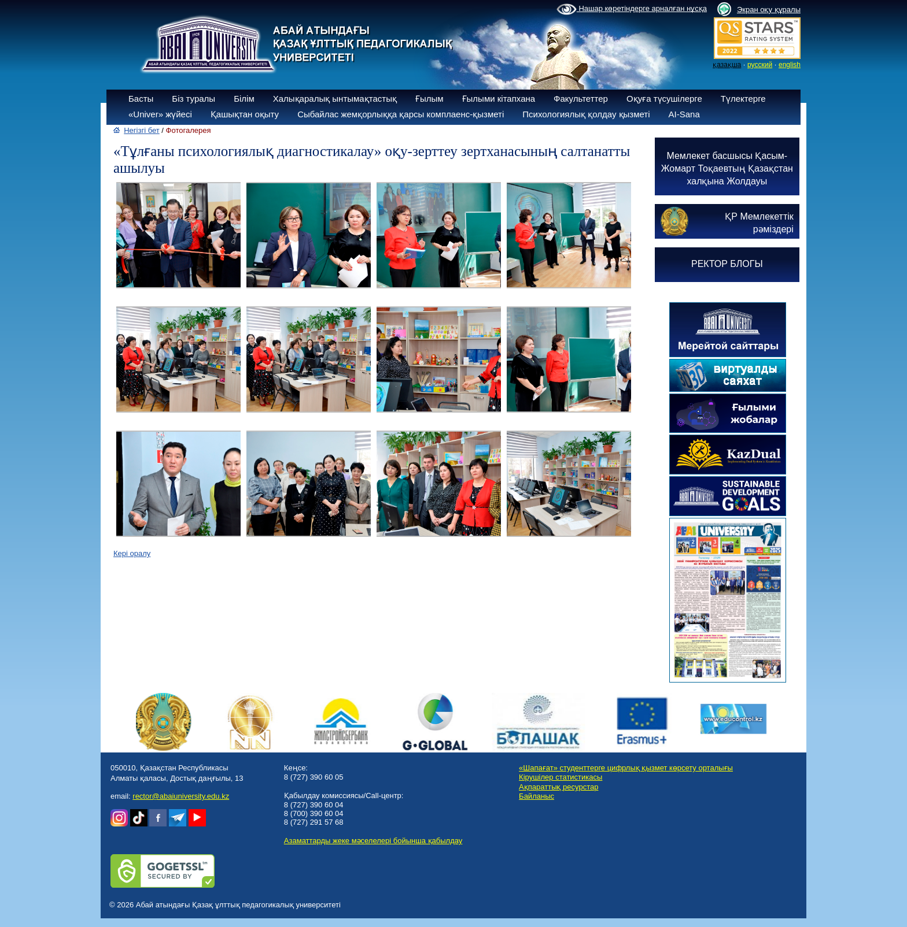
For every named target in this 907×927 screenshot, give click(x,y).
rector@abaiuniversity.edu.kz (180, 796)
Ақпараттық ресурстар (558, 787)
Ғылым (429, 98)
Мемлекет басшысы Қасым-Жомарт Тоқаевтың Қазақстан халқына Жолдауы (727, 168)
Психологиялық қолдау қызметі (586, 114)
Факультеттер (581, 98)
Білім (244, 98)
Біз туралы (193, 98)
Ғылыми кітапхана (499, 98)
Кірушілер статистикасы (560, 777)
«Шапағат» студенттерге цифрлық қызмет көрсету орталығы (626, 767)
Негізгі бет (142, 130)
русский (759, 65)
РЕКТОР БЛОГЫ (727, 264)
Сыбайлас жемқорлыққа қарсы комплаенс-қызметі (400, 114)
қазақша (727, 65)
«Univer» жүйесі (160, 114)
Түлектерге (743, 98)
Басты (140, 98)
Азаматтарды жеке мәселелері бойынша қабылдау (373, 840)
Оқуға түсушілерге (664, 98)
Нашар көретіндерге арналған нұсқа (631, 9)
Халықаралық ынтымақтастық (335, 98)
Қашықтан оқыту (245, 114)
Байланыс (536, 796)
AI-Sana (684, 114)
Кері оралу (131, 553)
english (790, 65)
